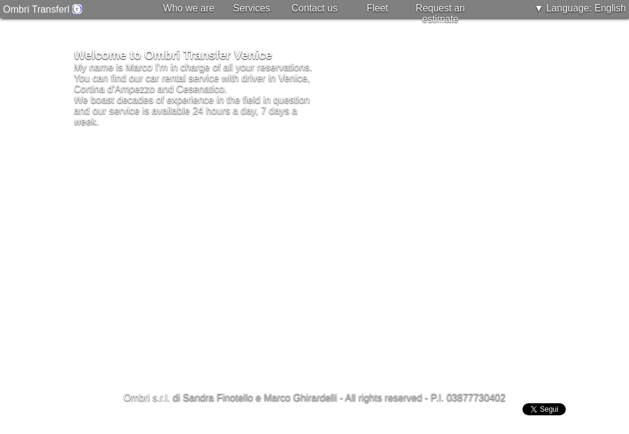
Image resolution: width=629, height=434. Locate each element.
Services (251, 8)
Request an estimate (440, 13)
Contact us (314, 8)
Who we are (188, 8)
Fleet (377, 8)
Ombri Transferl (42, 9)
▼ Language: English (580, 8)
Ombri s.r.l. (146, 397)
